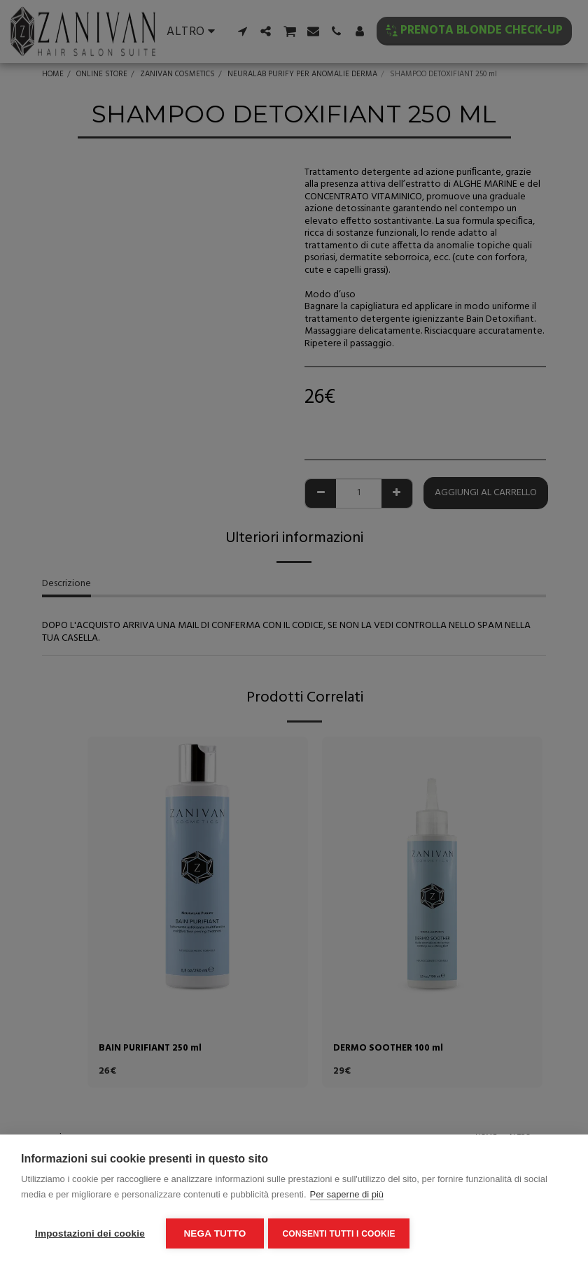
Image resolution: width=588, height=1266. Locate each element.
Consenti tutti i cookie (341, 1234)
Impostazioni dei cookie (90, 1233)
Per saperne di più (347, 1196)
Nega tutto (214, 1233)
